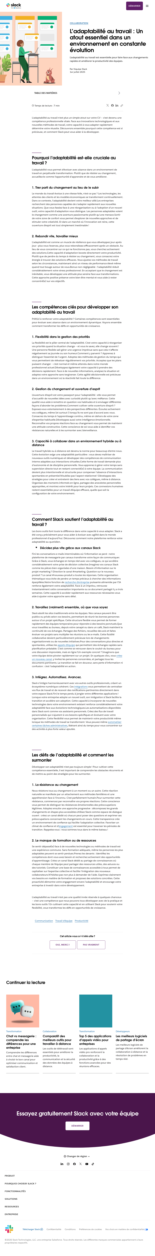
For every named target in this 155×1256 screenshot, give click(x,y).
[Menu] (147, 6)
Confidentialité (54, 1229)
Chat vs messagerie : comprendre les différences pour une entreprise (21, 1042)
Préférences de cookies (90, 1229)
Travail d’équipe (63, 920)
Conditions (70, 1229)
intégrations (81, 686)
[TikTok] (93, 1164)
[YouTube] (86, 1164)
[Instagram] (68, 1164)
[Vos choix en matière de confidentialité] (125, 1229)
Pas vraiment (91, 944)
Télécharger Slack (33, 1229)
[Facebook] (74, 1164)
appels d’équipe (66, 645)
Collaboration (79, 23)
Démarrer (135, 6)
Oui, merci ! (63, 944)
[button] (77, 1156)
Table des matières (45, 93)
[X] (80, 1164)
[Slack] (13, 6)
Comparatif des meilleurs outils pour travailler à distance (57, 1040)
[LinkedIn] (62, 1164)
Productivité (81, 920)
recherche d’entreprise (77, 582)
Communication (44, 920)
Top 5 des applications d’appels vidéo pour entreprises (95, 1040)
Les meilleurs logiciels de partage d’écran (131, 1038)
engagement (66, 826)
